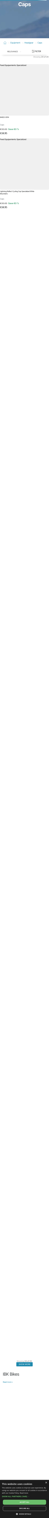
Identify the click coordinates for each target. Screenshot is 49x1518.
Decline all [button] (24, 1508)
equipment (15, 42)
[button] (24, 1496)
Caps (40, 42)
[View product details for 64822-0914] (24, 99)
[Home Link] (5, 43)
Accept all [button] (24, 1502)
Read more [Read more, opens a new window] (24, 1493)
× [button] (46, 1483)
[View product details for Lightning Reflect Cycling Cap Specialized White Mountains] (24, 173)
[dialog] (24, 1499)
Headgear (28, 42)
